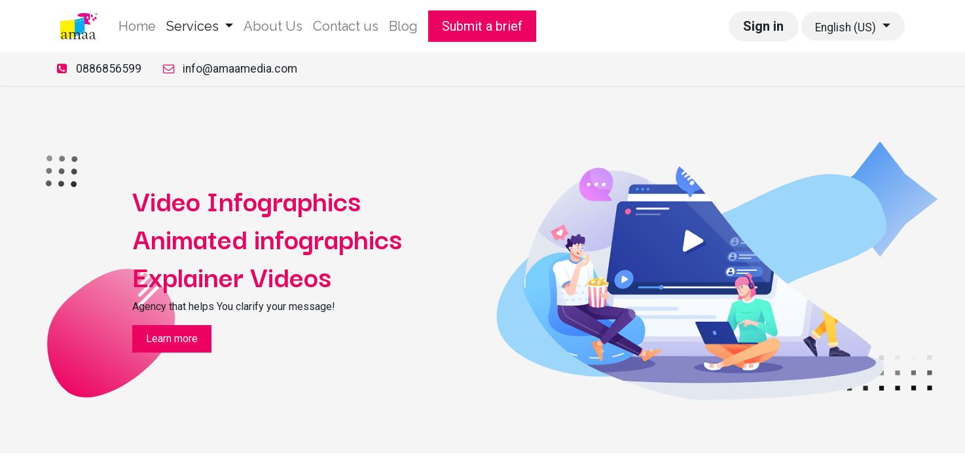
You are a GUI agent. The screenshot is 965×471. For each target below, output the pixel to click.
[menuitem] (137, 26)
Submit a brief (482, 26)
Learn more (172, 338)
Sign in (763, 26)
